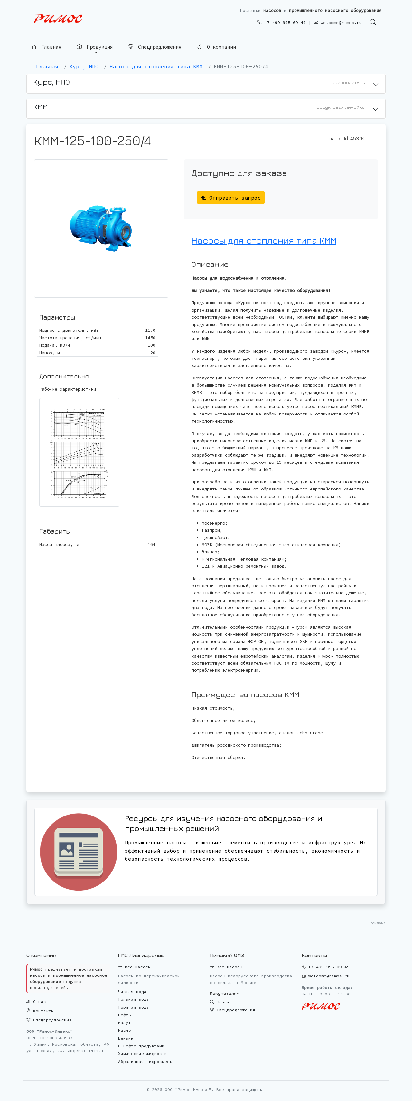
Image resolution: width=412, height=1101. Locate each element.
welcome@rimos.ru (338, 22)
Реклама (378, 922)
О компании (216, 46)
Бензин (126, 1038)
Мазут (124, 1022)
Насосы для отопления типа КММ (264, 240)
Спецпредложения (155, 46)
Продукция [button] (95, 47)
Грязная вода (133, 999)
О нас (36, 1001)
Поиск (219, 1002)
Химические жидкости (142, 1053)
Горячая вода (133, 1007)
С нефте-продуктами (141, 1045)
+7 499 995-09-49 (282, 22)
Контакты (40, 1010)
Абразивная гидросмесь (145, 1061)
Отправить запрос (231, 197)
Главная (46, 47)
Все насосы (134, 967)
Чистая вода (132, 991)
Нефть (124, 1014)
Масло (124, 1030)
